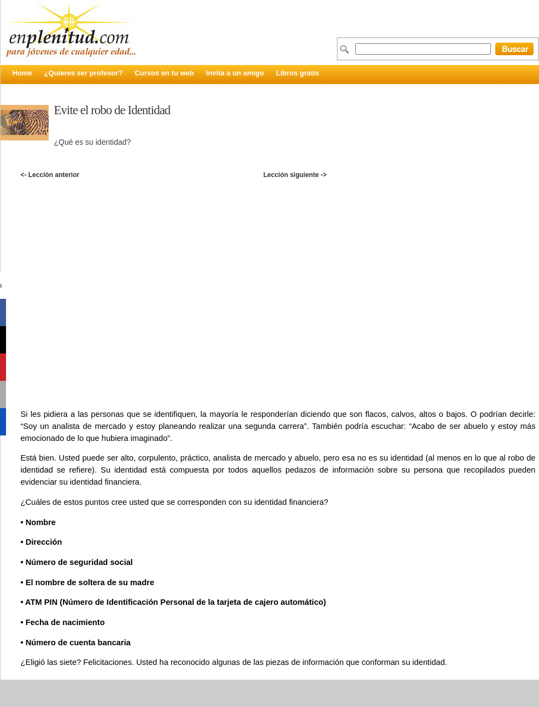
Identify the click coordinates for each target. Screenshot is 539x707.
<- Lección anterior (49, 175)
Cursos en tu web (164, 73)
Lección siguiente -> (295, 175)
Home (22, 73)
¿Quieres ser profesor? (83, 73)
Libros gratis (297, 73)
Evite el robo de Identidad (112, 110)
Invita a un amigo (235, 73)
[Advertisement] (112, 279)
